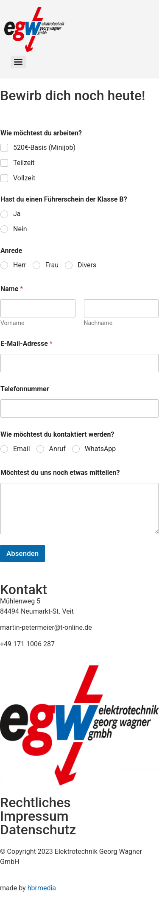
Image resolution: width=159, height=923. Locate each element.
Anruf (57, 449)
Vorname (12, 323)
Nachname (98, 323)
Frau (52, 265)
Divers (87, 265)
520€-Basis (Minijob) (44, 147)
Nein (20, 229)
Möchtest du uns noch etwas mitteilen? (60, 473)
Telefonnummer (24, 389)
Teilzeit (23, 163)
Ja (17, 214)
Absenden (22, 553)
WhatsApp (100, 449)
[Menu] (18, 62)
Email (21, 449)
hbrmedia (42, 888)
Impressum (34, 816)
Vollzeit (24, 178)
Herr (19, 265)
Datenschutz (38, 830)
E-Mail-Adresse (26, 343)
